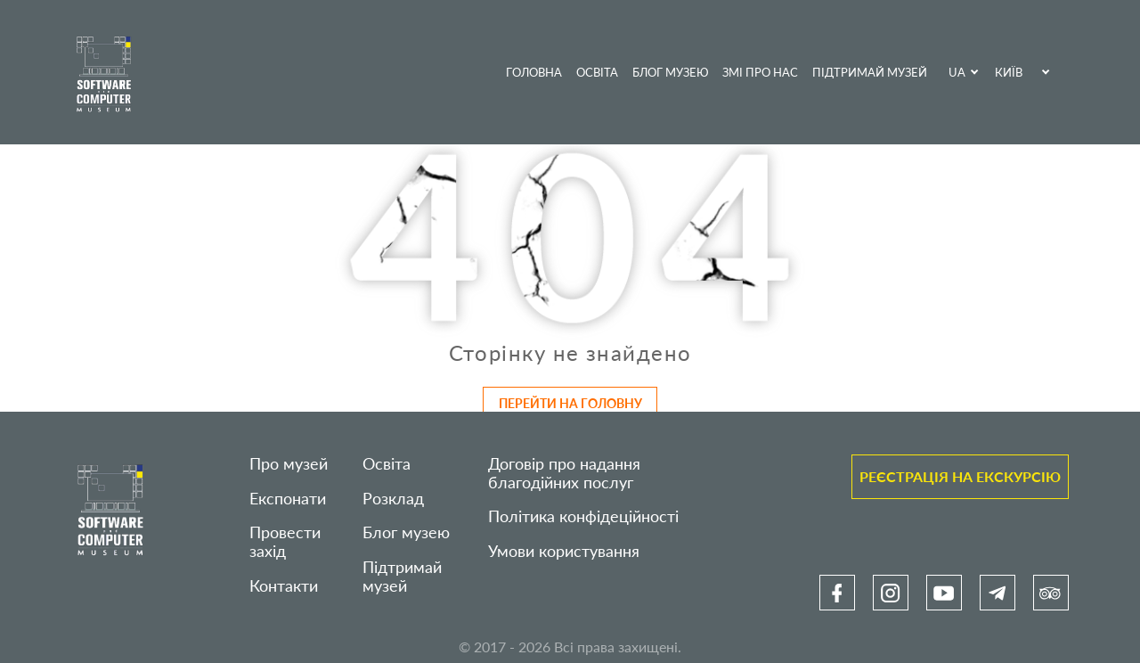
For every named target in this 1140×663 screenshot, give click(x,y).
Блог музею (670, 72)
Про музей (288, 463)
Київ (1008, 72)
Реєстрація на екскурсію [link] (960, 476)
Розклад (393, 498)
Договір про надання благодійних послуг (564, 473)
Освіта (597, 72)
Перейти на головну (570, 403)
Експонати (287, 498)
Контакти (283, 586)
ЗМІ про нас (760, 72)
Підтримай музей (869, 72)
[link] (837, 592)
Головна (534, 72)
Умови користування (563, 551)
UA (957, 72)
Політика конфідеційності (583, 516)
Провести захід (285, 542)
